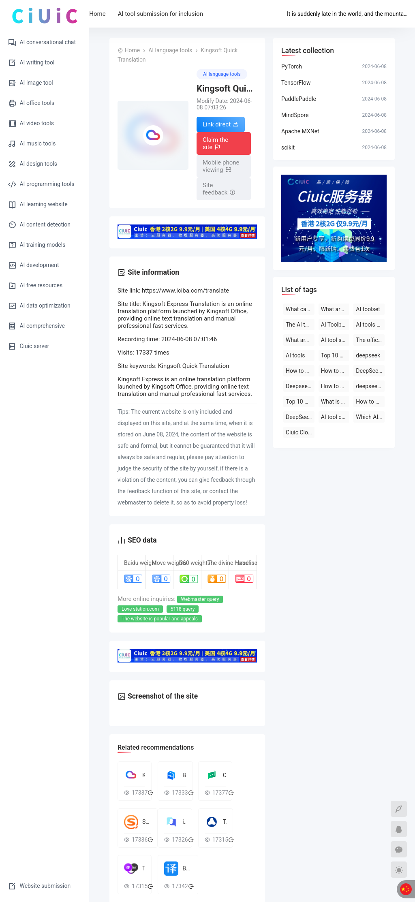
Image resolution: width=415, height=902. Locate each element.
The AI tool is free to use (300, 324)
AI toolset (368, 309)
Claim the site (215, 143)
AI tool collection (335, 417)
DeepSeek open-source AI (370, 371)
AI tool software (335, 340)
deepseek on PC (370, 386)
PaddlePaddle (298, 99)
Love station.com (140, 609)
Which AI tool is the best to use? (370, 417)
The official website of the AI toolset (370, 340)
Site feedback (219, 189)
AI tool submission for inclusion (186, 13)
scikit (288, 147)
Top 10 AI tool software (335, 355)
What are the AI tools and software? (300, 340)
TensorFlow (295, 82)
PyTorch (291, 66)
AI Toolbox (334, 324)
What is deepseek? (335, 401)
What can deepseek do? (300, 309)
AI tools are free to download (370, 324)
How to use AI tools (370, 401)
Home (124, 13)
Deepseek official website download (300, 386)
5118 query (183, 609)
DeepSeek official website (300, 417)
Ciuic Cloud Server (300, 432)
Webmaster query (200, 599)
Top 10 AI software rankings (300, 401)
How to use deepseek (300, 371)
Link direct (221, 124)
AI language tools (170, 50)
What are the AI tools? (335, 309)
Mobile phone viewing (221, 166)
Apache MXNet (300, 131)
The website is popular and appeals (160, 619)
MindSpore (294, 115)
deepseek (368, 355)
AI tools (295, 355)
